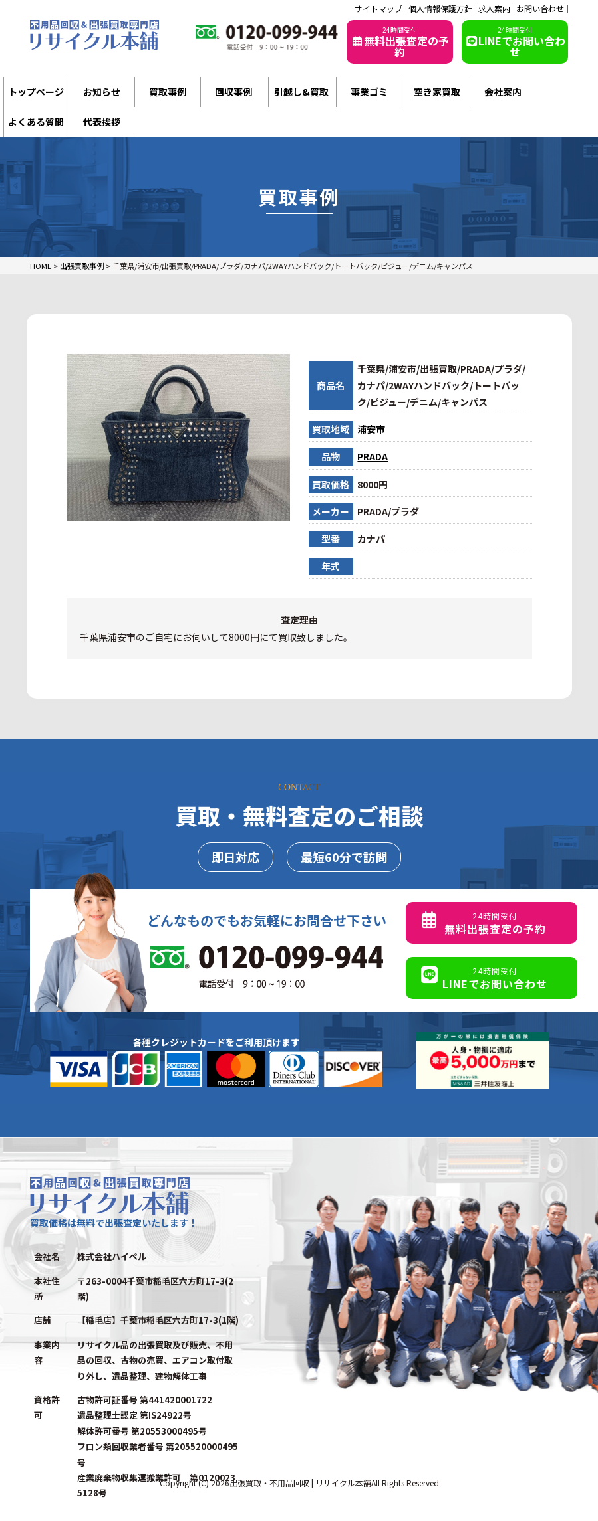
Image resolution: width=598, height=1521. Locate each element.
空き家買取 (437, 91)
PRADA (372, 456)
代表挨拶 (101, 121)
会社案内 (503, 91)
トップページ (36, 91)
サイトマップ (378, 9)
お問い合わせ (540, 9)
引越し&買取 (301, 91)
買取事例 (167, 91)
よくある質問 (36, 121)
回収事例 (233, 91)
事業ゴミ (369, 91)
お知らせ (101, 91)
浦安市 (371, 429)
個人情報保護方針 (440, 9)
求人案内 (494, 9)
